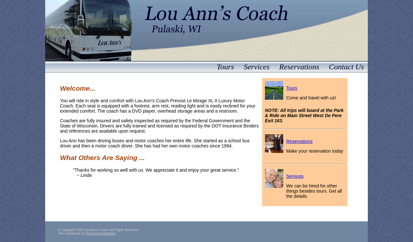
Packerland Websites (101, 233)
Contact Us (346, 67)
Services (256, 67)
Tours (225, 67)
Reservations (299, 67)
